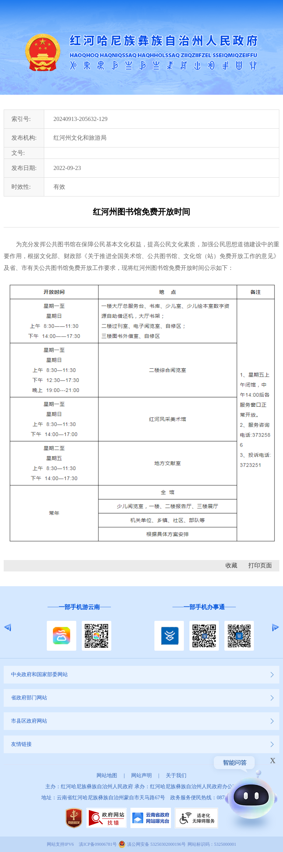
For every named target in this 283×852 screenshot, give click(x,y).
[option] (79, 627)
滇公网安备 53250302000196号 (156, 844)
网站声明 (141, 775)
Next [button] (275, 627)
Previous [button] (7, 627)
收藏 (231, 565)
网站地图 (107, 775)
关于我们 (176, 775)
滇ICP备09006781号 (98, 844)
